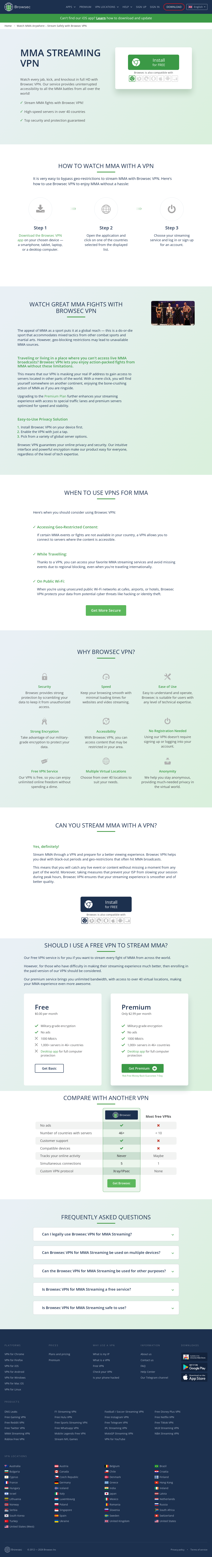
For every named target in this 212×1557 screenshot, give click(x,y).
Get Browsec (121, 1183)
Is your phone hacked (106, 1377)
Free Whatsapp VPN (67, 1428)
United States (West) (19, 1526)
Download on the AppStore (194, 1377)
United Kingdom (117, 1521)
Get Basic (49, 1068)
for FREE (148, 62)
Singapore (63, 1510)
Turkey (11, 1521)
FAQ (143, 1366)
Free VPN (98, 1366)
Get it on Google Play (194, 1367)
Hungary (12, 1488)
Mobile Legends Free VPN (70, 1433)
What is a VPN (101, 1360)
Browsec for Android (168, 78)
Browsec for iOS (160, 78)
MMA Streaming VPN (17, 1433)
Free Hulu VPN (63, 1417)
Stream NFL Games (66, 1439)
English (195, 7)
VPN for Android (14, 1371)
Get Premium (139, 1068)
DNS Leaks (11, 1411)
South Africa (165, 1510)
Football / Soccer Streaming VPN (124, 1411)
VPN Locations (105, 7)
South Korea (14, 1515)
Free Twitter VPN (15, 1428)
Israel (10, 1493)
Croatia (161, 1471)
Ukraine (62, 1521)
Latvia (161, 1493)
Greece (111, 1482)
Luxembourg (65, 1499)
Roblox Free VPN (14, 1439)
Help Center (148, 1371)
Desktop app (49, 1051)
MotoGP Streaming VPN (119, 1433)
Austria (61, 1466)
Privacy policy (177, 1549)
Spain (60, 1515)
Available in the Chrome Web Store (194, 1357)
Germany (63, 1482)
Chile (110, 1471)
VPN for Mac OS (14, 1383)
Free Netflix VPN (164, 1417)
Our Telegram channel (154, 1377)
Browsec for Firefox (139, 78)
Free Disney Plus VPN (167, 1411)
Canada (62, 1471)
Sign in (155, 7)
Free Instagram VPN (117, 1417)
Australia (12, 1466)
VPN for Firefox (14, 1360)
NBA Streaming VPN (167, 1433)
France (11, 1482)
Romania (112, 1504)
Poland (61, 1504)
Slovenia (112, 1510)
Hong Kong (164, 1482)
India (110, 1488)
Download (174, 7)
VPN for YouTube (115, 1439)
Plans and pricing (59, 1354)
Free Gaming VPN (15, 1417)
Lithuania (13, 1499)
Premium (85, 7)
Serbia (11, 1510)
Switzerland (164, 1515)
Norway (12, 1504)
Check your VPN (102, 1371)
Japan (110, 1493)
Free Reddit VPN (14, 1422)
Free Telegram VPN (116, 1422)
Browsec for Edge (146, 78)
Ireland (161, 1488)
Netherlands (165, 1499)
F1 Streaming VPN (65, 1411)
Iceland (61, 1488)
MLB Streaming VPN (167, 1428)
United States (165, 1521)
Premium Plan (55, 396)
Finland (162, 1477)
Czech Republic (66, 1477)
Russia (161, 1504)
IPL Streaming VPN (116, 1428)
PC (175, 78)
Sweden (112, 1515)
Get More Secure (106, 610)
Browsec (21, 7)
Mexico (111, 1499)
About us (146, 1354)
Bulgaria (12, 1471)
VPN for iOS (12, 1366)
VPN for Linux (13, 1389)
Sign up (141, 7)
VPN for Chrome (14, 1354)
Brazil (161, 1466)
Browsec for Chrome (132, 78)
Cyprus (11, 1477)
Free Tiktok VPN (164, 1422)
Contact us (147, 1360)
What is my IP (101, 1354)
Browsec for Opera (153, 78)
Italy (60, 1493)
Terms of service (198, 1549)
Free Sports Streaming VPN (71, 1422)
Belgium (112, 1466)
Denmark (113, 1477)
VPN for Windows (15, 1377)
